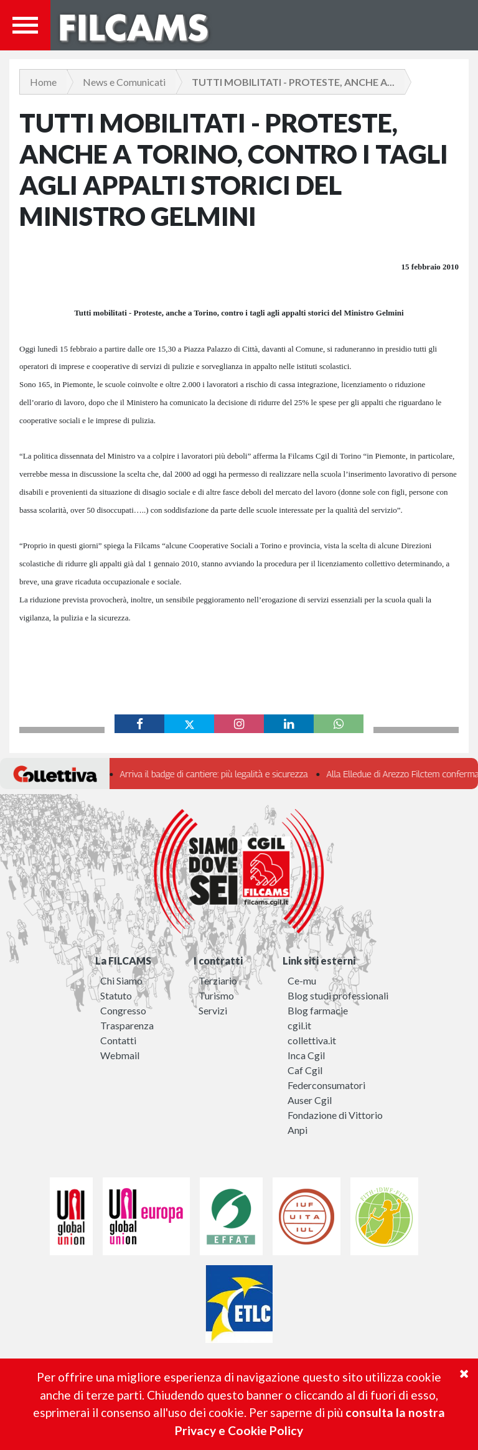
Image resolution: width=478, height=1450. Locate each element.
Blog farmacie (318, 1010)
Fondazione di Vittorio (335, 1115)
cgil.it (299, 1025)
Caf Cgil (305, 1070)
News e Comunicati (124, 82)
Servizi (213, 1010)
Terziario (218, 980)
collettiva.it (312, 1040)
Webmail (119, 1055)
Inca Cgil (306, 1055)
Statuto (116, 995)
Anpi (297, 1130)
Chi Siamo (121, 980)
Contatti (118, 1040)
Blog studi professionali (338, 995)
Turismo (216, 995)
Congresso (123, 1010)
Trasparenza (127, 1025)
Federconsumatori (326, 1085)
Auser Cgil (310, 1100)
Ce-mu (302, 980)
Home (43, 82)
